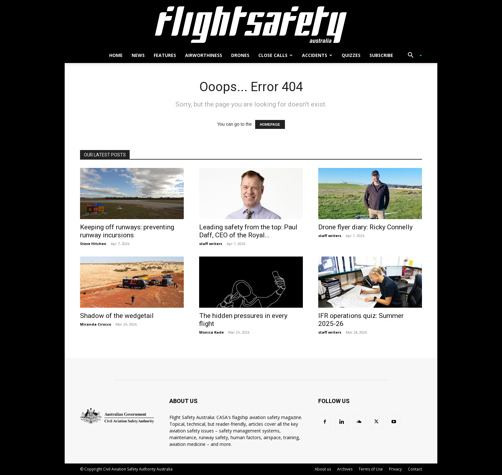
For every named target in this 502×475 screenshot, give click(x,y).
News (138, 55)
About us (323, 469)
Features (165, 55)
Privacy (395, 469)
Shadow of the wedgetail (117, 316)
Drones (240, 55)
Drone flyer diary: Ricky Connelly (365, 227)
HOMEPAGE (270, 124)
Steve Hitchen (93, 243)
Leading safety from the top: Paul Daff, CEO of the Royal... (248, 231)
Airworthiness (203, 55)
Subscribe (381, 55)
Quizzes (351, 55)
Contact (415, 469)
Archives (344, 469)
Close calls (275, 55)
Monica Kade (211, 332)
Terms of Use (371, 469)
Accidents (317, 55)
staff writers (210, 243)
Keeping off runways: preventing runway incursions (127, 231)
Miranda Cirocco (95, 324)
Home (116, 55)
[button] (412, 56)
